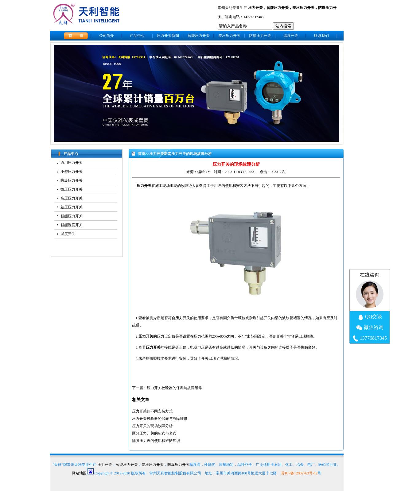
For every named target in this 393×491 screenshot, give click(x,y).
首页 (141, 154)
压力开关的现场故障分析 (152, 426)
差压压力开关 (303, 8)
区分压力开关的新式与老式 (154, 433)
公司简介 (106, 35)
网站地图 (79, 473)
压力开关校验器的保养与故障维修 (174, 388)
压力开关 (255, 8)
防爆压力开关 (260, 35)
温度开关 (290, 35)
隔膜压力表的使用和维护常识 (156, 441)
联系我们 (321, 35)
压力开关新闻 (168, 35)
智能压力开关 (278, 8)
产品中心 (137, 35)
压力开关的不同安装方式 (152, 411)
